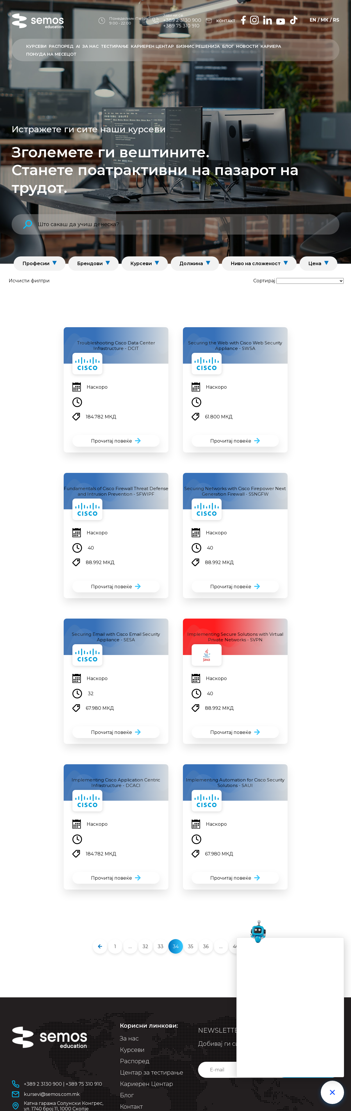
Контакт (131, 1106)
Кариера (271, 46)
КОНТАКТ (225, 20)
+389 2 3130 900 (182, 20)
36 (206, 946)
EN (313, 20)
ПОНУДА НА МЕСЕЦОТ (51, 54)
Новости (247, 46)
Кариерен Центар (146, 1083)
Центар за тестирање (151, 1072)
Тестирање (115, 46)
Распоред (61, 46)
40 (236, 946)
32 (145, 946)
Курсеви (36, 46)
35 (190, 946)
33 (160, 946)
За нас (90, 46)
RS (336, 20)
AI (78, 46)
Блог (228, 46)
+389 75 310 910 (181, 26)
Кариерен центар (152, 46)
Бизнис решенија (198, 46)
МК (324, 20)
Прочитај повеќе (111, 441)
